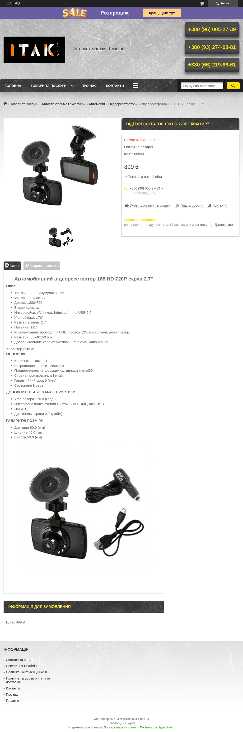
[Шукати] (233, 85)
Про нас (89, 86)
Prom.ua (143, 719)
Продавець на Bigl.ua (121, 723)
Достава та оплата (20, 660)
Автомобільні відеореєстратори (113, 104)
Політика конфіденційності (26, 672)
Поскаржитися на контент (121, 727)
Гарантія (12, 701)
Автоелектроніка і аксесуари (63, 104)
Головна (13, 86)
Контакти (115, 86)
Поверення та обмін (21, 666)
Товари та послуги (48, 86)
